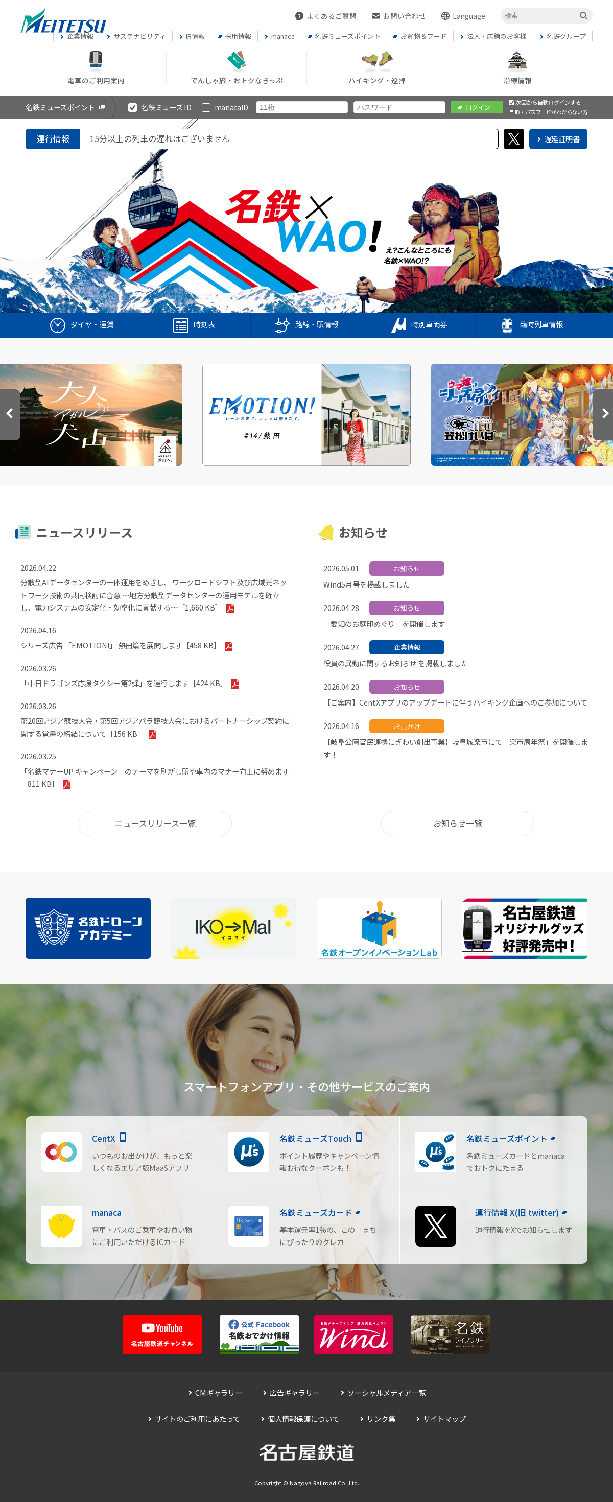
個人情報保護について (303, 1418)
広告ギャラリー (295, 1392)
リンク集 (381, 1418)
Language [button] (469, 16)
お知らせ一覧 (457, 823)
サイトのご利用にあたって (197, 1418)
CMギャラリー (218, 1392)
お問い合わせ (404, 16)
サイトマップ (444, 1418)
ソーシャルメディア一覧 (386, 1392)
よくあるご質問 (331, 16)
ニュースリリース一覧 (155, 823)
